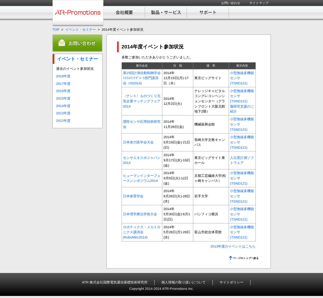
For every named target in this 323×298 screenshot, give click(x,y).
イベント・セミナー (80, 29)
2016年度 (63, 91)
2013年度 (63, 113)
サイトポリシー (231, 282)
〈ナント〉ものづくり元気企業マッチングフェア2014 (141, 101)
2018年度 (63, 76)
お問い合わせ (230, 3)
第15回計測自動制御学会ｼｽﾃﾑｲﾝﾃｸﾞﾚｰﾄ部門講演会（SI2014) (142, 78)
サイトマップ (258, 3)
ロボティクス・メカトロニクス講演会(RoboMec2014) (141, 232)
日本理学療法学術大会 (140, 214)
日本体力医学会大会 (138, 142)
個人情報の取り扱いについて (183, 282)
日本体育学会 (133, 196)
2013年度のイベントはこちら (233, 246)
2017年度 (63, 83)
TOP (56, 29)
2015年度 (63, 98)
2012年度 (63, 121)
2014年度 (63, 106)
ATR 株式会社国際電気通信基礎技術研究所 (115, 282)
